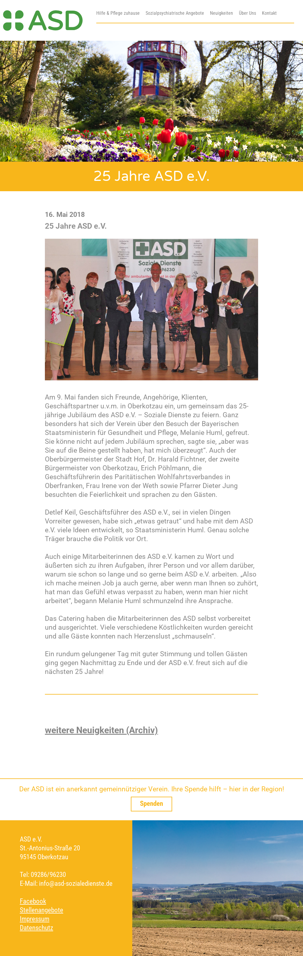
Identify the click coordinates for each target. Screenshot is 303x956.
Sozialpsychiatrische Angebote (175, 13)
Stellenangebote (41, 910)
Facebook (33, 901)
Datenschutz (36, 928)
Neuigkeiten (221, 13)
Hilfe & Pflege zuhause (118, 13)
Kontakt (269, 13)
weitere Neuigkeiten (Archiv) (101, 730)
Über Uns (247, 13)
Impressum (34, 919)
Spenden (151, 804)
